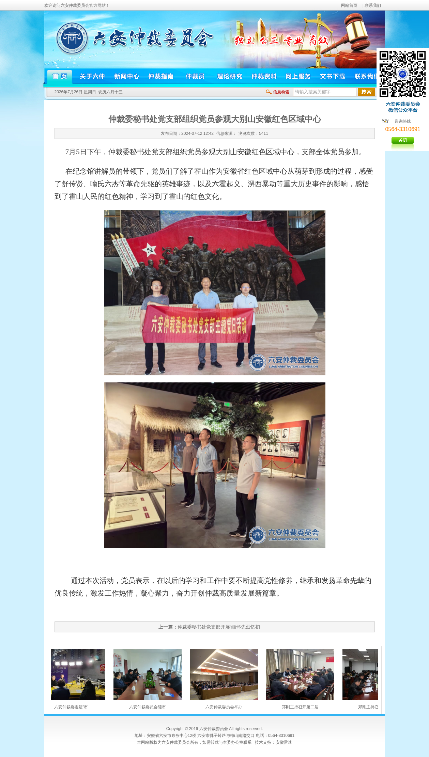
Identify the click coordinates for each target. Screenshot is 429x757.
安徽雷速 (284, 742)
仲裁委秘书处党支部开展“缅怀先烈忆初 (219, 627)
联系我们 (373, 5)
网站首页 (349, 5)
